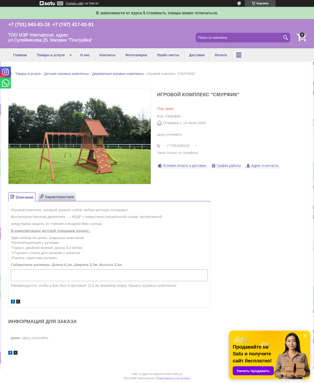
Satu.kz (177, 374)
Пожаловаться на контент (173, 378)
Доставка (197, 55)
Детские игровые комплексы (66, 74)
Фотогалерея (136, 55)
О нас (85, 55)
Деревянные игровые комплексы (118, 74)
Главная (20, 55)
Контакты (107, 55)
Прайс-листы (168, 55)
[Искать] (285, 37)
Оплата (221, 55)
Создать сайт (75, 3)
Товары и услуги (51, 55)
